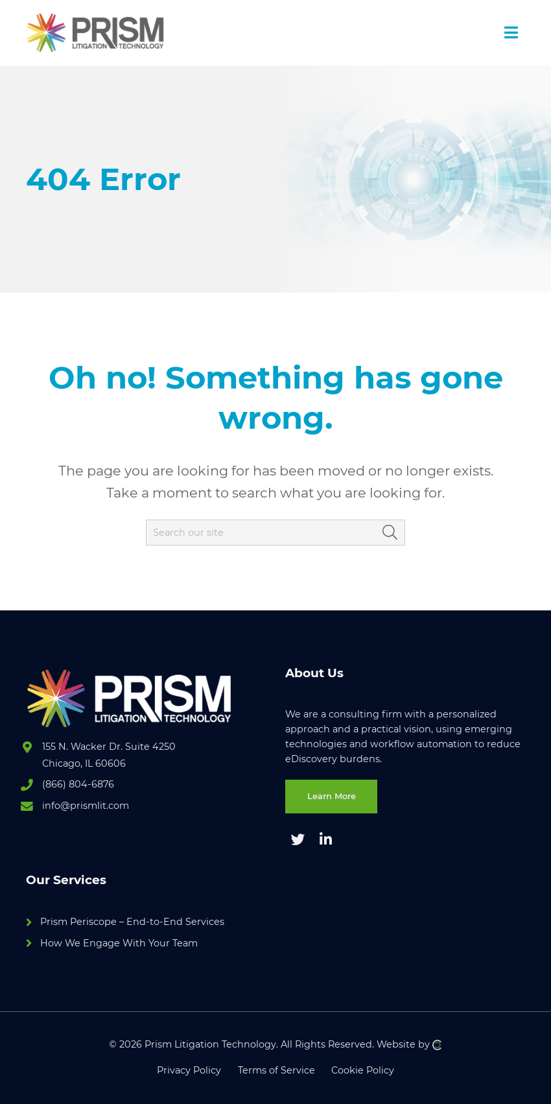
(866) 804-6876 (78, 784)
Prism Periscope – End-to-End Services (132, 922)
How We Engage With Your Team (119, 943)
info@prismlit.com (85, 805)
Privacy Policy (189, 1070)
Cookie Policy (362, 1070)
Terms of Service (276, 1070)
